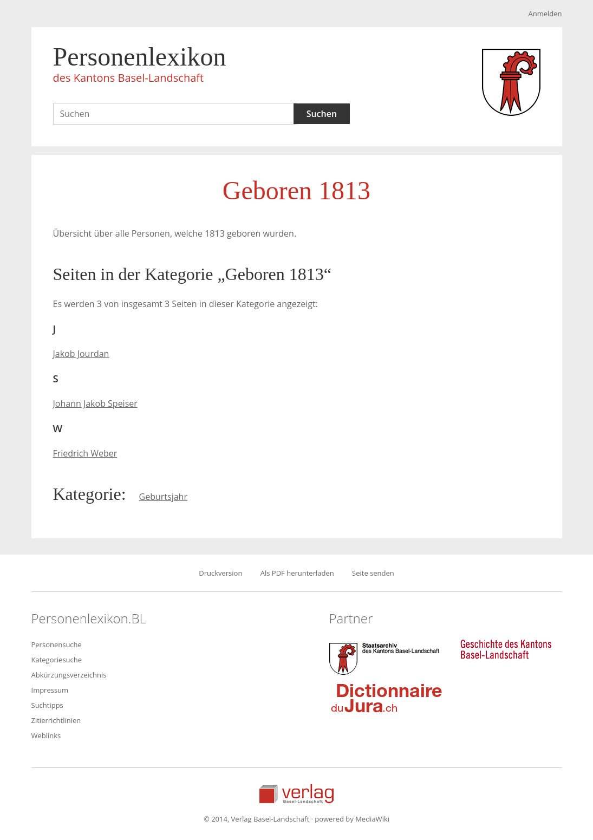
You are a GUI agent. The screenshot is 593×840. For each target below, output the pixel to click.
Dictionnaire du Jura (386, 697)
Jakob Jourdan (81, 354)
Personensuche (56, 644)
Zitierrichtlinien (56, 720)
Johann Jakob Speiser (95, 403)
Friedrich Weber (85, 453)
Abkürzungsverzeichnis (69, 675)
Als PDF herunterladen (297, 573)
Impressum (50, 690)
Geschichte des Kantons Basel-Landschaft (505, 649)
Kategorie (87, 494)
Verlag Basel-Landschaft (296, 793)
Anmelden (545, 13)
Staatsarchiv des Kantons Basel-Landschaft (386, 657)
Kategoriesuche (56, 660)
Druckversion (220, 573)
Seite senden (373, 573)
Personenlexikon (139, 66)
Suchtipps (47, 705)
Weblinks (46, 735)
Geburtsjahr (163, 497)
